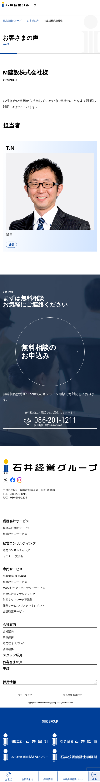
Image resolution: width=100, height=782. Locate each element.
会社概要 (8, 649)
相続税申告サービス (15, 533)
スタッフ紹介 (12, 655)
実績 (6, 669)
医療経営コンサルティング (19, 593)
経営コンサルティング (16, 550)
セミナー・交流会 (13, 556)
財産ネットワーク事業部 (17, 599)
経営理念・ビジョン (14, 643)
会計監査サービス (13, 611)
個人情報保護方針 (72, 695)
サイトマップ (25, 695)
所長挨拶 (8, 637)
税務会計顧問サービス (16, 528)
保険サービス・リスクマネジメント (24, 605)
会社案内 (8, 631)
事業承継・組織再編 (14, 576)
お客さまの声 (12, 662)
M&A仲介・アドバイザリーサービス (24, 587)
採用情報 (9, 682)
